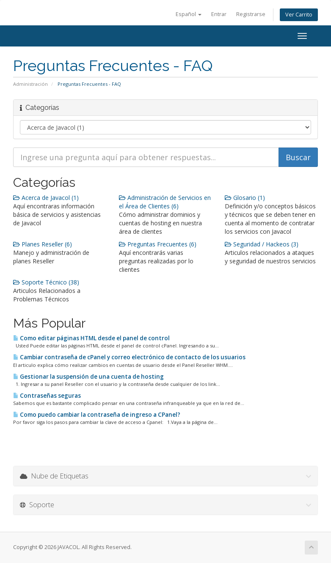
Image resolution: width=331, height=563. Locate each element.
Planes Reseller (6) (42, 244)
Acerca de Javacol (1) (46, 198)
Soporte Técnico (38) (46, 282)
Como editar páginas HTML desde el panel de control (91, 338)
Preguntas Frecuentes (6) (157, 244)
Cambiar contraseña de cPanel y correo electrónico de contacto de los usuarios (129, 357)
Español (188, 14)
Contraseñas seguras (47, 395)
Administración (30, 84)
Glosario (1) (245, 198)
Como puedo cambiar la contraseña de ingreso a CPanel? (96, 414)
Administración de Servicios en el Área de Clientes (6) (165, 202)
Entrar (218, 14)
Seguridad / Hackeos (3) (261, 244)
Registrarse (250, 14)
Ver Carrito (298, 14)
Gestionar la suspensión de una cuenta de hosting (88, 376)
